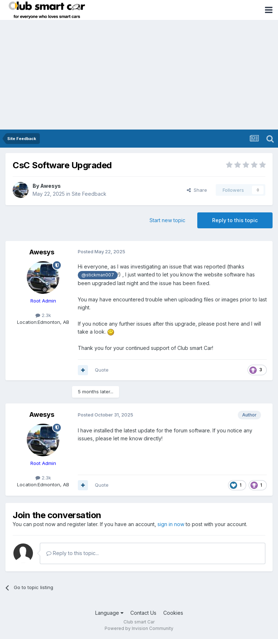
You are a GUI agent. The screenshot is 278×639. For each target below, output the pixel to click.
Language (109, 613)
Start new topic (167, 220)
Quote (102, 370)
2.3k (43, 315)
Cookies (173, 613)
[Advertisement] (139, 75)
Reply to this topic (235, 220)
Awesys (50, 186)
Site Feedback (89, 194)
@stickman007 (97, 275)
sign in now (170, 524)
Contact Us (143, 613)
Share (197, 190)
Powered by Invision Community (139, 628)
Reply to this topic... (72, 553)
